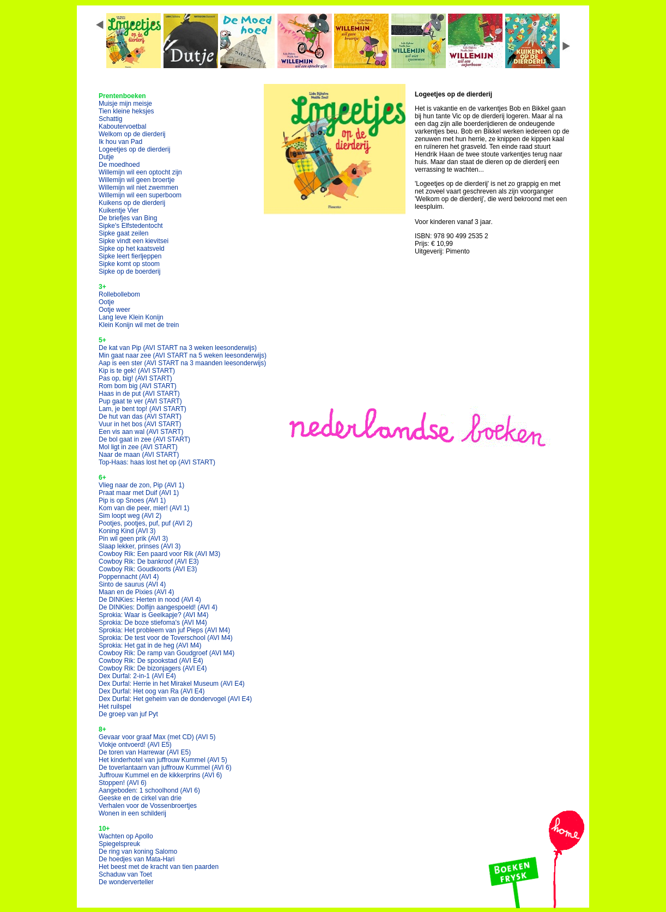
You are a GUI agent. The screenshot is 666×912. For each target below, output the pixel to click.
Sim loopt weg (130, 516)
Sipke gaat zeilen (123, 233)
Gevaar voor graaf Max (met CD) (157, 737)
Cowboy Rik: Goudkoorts (148, 569)
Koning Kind (127, 531)
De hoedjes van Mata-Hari (136, 859)
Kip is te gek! (137, 371)
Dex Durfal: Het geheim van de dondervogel (175, 699)
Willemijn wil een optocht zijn (140, 172)
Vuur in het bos (140, 424)
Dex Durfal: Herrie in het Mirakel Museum (172, 683)
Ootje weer (114, 309)
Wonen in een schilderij (132, 813)
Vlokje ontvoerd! (135, 744)
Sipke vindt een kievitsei (133, 241)
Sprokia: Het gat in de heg (150, 645)
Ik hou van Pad (120, 142)
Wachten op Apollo (126, 836)
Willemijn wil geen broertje (136, 180)
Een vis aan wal (141, 432)
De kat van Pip (178, 348)
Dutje (106, 157)
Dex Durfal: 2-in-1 (137, 676)
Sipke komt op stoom (129, 264)
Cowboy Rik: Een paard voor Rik (159, 554)
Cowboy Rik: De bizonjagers (153, 668)
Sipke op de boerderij (129, 271)
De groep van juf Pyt (128, 714)
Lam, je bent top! (142, 409)
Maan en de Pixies (136, 592)
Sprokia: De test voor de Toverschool (166, 638)
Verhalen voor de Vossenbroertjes (148, 806)
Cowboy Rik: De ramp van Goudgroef (166, 653)
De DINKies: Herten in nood (150, 599)
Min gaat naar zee (183, 355)
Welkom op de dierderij (132, 134)
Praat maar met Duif (139, 493)
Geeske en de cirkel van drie (140, 798)
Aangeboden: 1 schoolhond (149, 790)
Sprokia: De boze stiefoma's (153, 622)
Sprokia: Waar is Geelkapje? (153, 615)
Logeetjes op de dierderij (134, 149)
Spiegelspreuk (119, 844)
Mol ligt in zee (138, 447)
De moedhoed (119, 164)
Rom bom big (138, 386)
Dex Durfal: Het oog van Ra (152, 691)
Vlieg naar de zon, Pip (141, 485)
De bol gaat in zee (144, 439)
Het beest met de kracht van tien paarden (159, 867)
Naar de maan (139, 454)
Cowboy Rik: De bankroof (149, 561)
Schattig (110, 119)
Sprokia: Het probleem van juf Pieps (164, 630)
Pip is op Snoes (132, 500)
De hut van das (140, 416)
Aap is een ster (182, 363)
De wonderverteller (126, 882)
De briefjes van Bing (128, 218)
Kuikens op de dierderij (132, 203)
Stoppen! (123, 783)
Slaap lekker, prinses (140, 546)
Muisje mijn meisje (125, 103)
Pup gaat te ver (140, 401)
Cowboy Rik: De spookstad (151, 661)
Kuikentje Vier (119, 210)
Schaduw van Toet (125, 874)
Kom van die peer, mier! (144, 508)
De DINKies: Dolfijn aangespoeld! (158, 607)
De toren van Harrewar (145, 752)
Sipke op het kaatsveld (132, 248)
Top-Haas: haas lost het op (157, 462)
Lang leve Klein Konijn (131, 317)
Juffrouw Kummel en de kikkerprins (160, 775)
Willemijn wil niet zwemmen (138, 187)
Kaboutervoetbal (122, 126)
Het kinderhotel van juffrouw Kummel (163, 760)
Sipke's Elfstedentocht (131, 225)
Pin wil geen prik (133, 538)
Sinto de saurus (132, 584)
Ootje (106, 302)
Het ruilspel (115, 706)
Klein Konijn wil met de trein (139, 325)
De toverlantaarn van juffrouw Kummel (165, 767)
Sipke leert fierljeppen (130, 256)
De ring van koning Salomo (138, 851)
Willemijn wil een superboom (140, 195)
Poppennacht (129, 577)
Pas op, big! (135, 378)
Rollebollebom (119, 294)
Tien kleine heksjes (126, 111)
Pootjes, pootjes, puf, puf (145, 523)
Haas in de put (139, 393)
